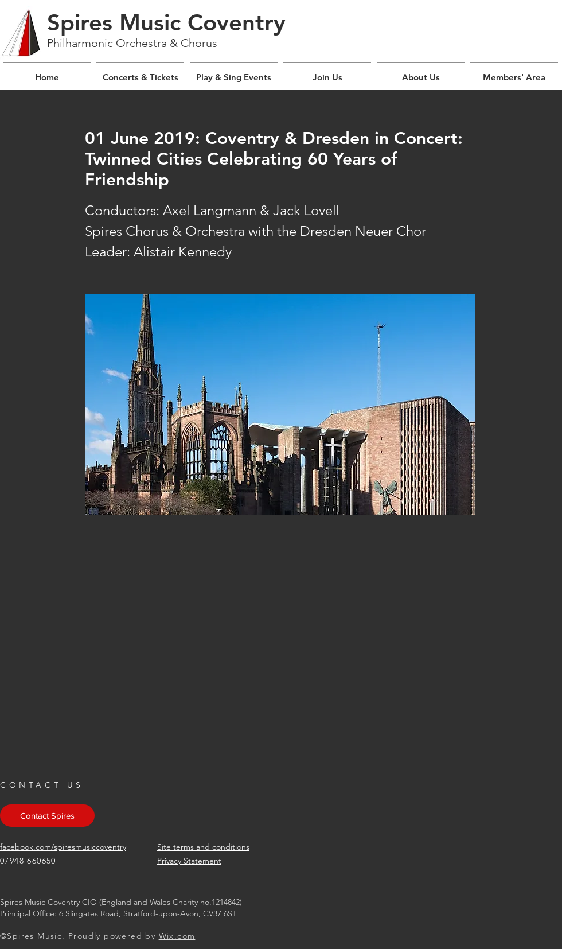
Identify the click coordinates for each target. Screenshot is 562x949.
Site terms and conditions (203, 847)
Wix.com (177, 936)
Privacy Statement (189, 860)
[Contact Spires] (47, 815)
